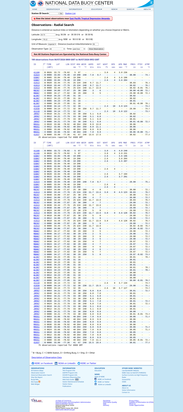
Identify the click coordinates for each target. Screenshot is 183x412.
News (113, 9)
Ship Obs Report (36, 377)
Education (96, 9)
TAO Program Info (69, 370)
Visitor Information (128, 390)
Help (104, 404)
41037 (37, 134)
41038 (37, 108)
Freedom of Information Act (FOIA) (141, 402)
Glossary (106, 405)
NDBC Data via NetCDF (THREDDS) (134, 373)
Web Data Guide (68, 379)
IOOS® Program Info (70, 375)
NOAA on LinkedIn (65, 363)
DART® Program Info (70, 373)
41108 (37, 72)
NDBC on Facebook (42, 363)
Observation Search (38, 373)
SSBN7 (37, 77)
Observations (52, 9)
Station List (70, 13)
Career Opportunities (136, 405)
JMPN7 (37, 114)
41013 (37, 83)
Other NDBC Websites (132, 368)
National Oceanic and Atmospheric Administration (73, 402)
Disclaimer (106, 401)
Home (34, 9)
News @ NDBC (100, 377)
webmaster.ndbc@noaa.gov (65, 410)
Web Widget (35, 384)
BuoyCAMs (35, 379)
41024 (37, 75)
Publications (67, 386)
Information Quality (110, 402)
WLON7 (37, 95)
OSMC (124, 382)
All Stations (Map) (37, 370)
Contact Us (126, 392)
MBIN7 (37, 90)
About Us (126, 385)
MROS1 (37, 124)
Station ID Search (40, 13)
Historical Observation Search (41, 375)
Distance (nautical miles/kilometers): (75, 44)
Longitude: (37, 39)
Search (130, 9)
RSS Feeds (35, 382)
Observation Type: (40, 48)
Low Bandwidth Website (130, 370)
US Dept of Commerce (63, 401)
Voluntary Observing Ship (71, 377)
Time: (69, 48)
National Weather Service (64, 404)
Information (74, 9)
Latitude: (36, 34)
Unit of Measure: (39, 44)
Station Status (67, 384)
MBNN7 (37, 93)
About (146, 9)
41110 (37, 106)
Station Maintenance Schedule (73, 382)
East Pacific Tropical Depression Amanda (90, 18)
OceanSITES (126, 379)
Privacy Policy (134, 401)
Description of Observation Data (47, 357)
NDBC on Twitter (87, 363)
